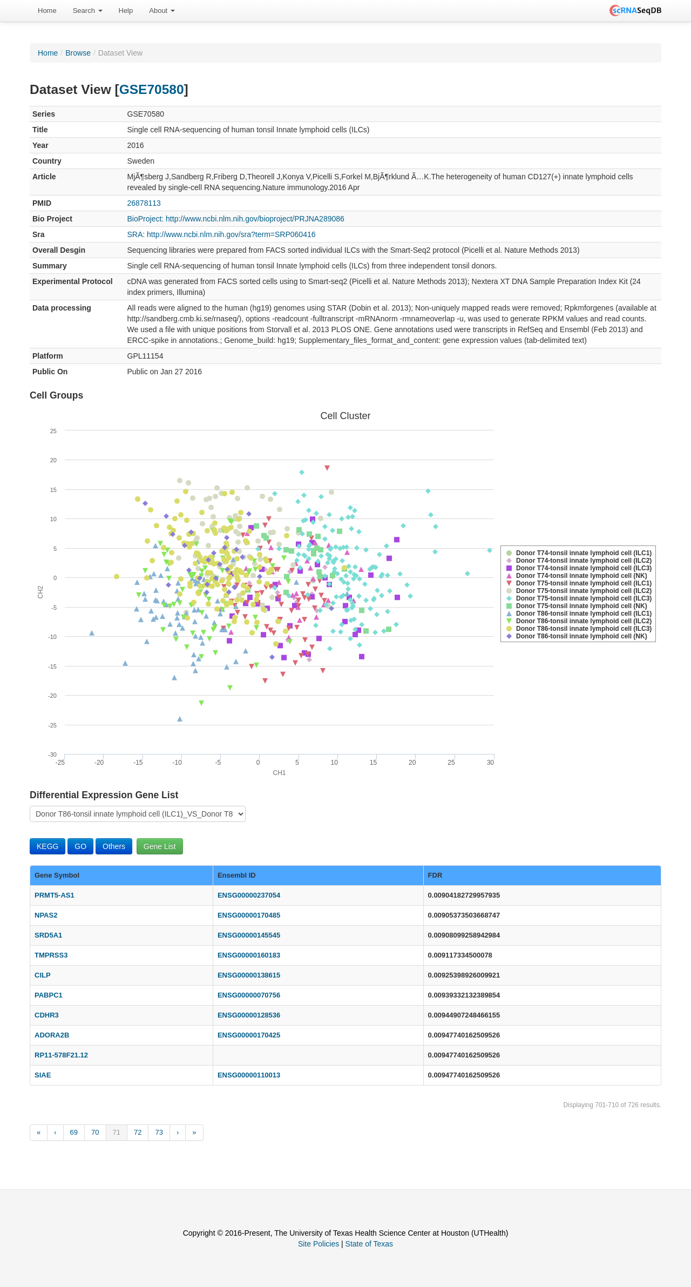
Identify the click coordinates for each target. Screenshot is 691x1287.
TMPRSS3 (51, 955)
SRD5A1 (48, 935)
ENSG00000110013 (249, 1075)
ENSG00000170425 (249, 1035)
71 (116, 1132)
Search (88, 10)
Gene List (160, 846)
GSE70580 (151, 89)
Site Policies (318, 1243)
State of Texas (369, 1243)
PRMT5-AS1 (54, 895)
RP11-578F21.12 (61, 1055)
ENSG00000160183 (249, 955)
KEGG (47, 846)
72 (137, 1132)
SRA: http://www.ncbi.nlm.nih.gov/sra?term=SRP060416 (221, 234)
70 (95, 1132)
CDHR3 (47, 1015)
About (162, 10)
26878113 (144, 203)
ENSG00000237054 (249, 895)
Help (126, 10)
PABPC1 (49, 995)
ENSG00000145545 (249, 935)
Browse (78, 53)
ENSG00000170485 (249, 915)
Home (47, 10)
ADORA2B (52, 1035)
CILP (43, 975)
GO (80, 846)
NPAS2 (46, 915)
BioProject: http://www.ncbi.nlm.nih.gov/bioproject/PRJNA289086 (235, 218)
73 (158, 1132)
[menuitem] (47, 11)
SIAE (43, 1075)
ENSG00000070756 (249, 995)
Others (114, 846)
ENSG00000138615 (249, 975)
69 (74, 1132)
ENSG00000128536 (249, 1015)
